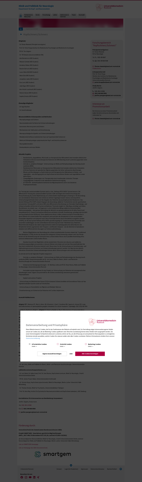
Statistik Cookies (66, 344)
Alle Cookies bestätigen (90, 354)
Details (34, 346)
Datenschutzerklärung (33, 338)
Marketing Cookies (94, 344)
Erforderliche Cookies (39, 344)
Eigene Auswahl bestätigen (52, 354)
